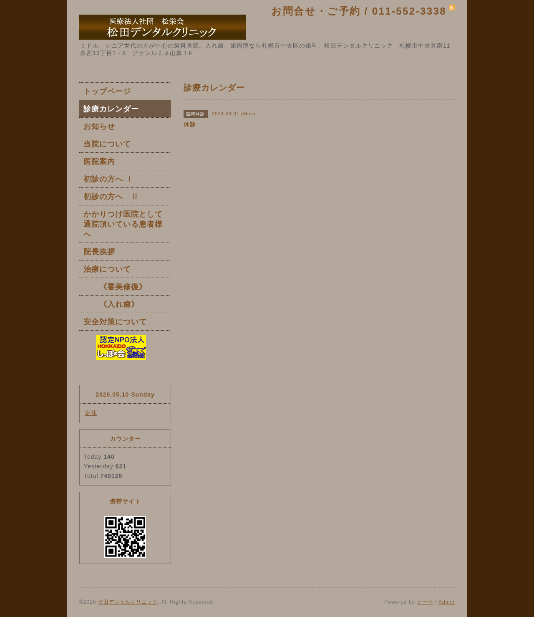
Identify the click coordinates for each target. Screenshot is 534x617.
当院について (107, 144)
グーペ (425, 602)
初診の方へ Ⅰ (108, 179)
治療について (107, 269)
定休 (91, 413)
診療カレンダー (111, 109)
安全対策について (115, 322)
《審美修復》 (115, 287)
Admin (446, 602)
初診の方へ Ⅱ (111, 196)
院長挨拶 (99, 252)
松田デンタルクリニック (128, 602)
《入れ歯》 (111, 304)
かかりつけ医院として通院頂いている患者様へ (123, 224)
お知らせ (99, 126)
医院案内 (99, 161)
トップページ (107, 91)
